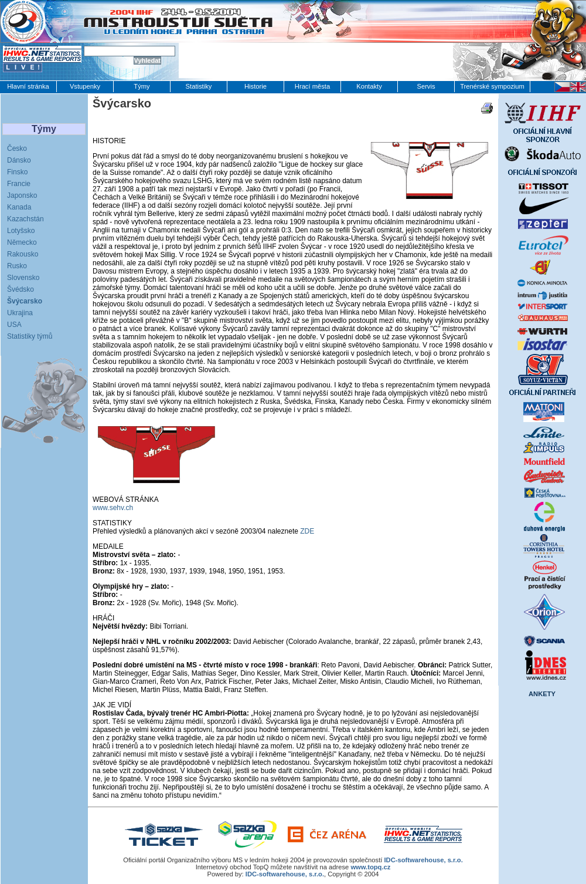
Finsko (17, 172)
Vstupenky (85, 86)
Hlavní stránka (28, 86)
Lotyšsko (21, 231)
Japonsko (22, 195)
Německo (22, 242)
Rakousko (22, 254)
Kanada (19, 207)
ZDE (307, 531)
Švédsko (20, 289)
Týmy (141, 86)
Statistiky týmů (29, 336)
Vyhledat (147, 60)
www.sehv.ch (113, 508)
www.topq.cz (370, 866)
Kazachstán (25, 219)
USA (14, 324)
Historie (255, 86)
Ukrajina (20, 313)
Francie (18, 184)
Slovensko (23, 278)
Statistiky (199, 86)
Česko (17, 148)
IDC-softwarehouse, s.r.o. (423, 859)
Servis (426, 86)
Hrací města (312, 86)
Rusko (17, 266)
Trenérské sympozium (492, 86)
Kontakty (369, 86)
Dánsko (19, 160)
